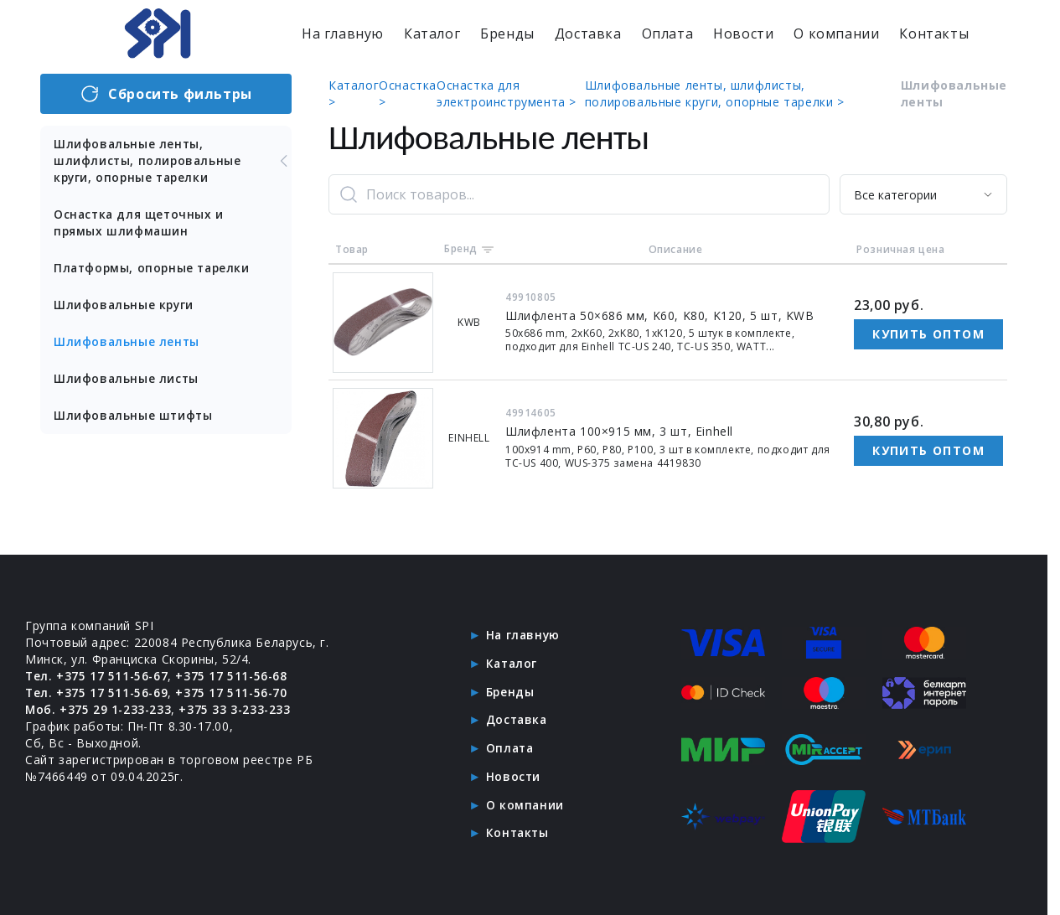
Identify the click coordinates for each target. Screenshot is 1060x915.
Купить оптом (928, 334)
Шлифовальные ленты (128, 341)
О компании (836, 33)
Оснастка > (408, 93)
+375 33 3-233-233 (237, 708)
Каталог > (353, 93)
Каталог (432, 33)
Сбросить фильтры (166, 94)
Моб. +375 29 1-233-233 (99, 708)
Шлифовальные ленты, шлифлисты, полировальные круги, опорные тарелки (173, 160)
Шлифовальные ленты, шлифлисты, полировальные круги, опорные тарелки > (715, 93)
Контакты (934, 33)
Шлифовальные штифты (134, 415)
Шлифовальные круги (125, 305)
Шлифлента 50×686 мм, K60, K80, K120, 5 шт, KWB (660, 315)
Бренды (507, 33)
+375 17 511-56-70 (234, 691)
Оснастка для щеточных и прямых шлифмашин (141, 222)
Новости (743, 33)
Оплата (668, 33)
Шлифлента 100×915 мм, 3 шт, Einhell (620, 431)
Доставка (588, 33)
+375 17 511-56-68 (234, 674)
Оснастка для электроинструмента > (507, 93)
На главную (343, 33)
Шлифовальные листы (127, 378)
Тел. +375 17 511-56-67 (97, 674)
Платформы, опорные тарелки (155, 268)
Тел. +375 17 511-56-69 (97, 691)
